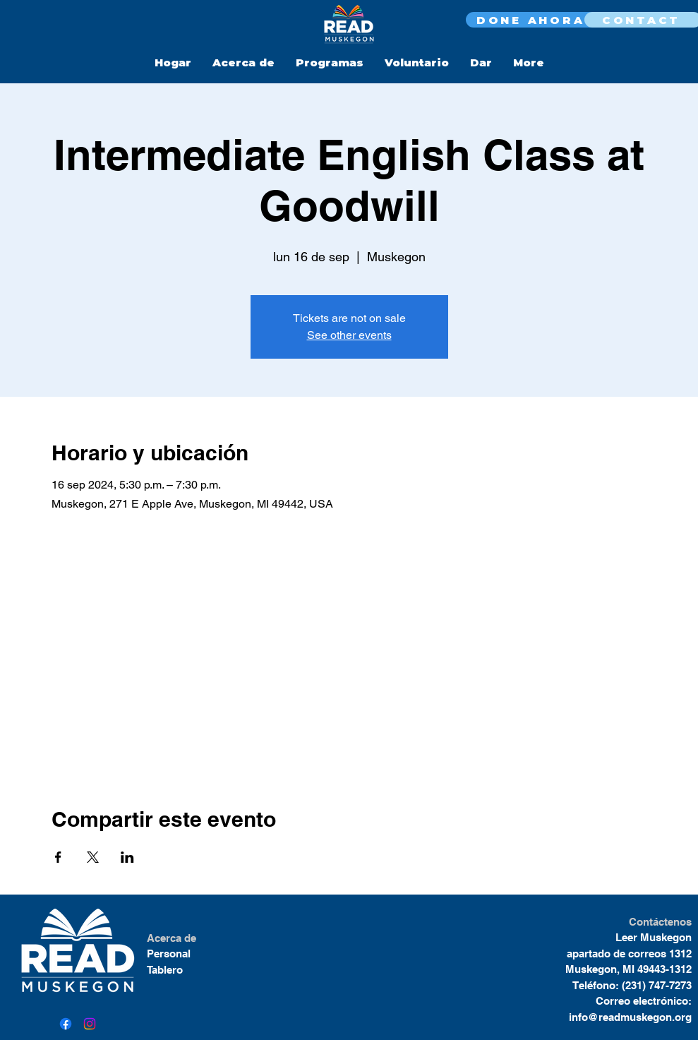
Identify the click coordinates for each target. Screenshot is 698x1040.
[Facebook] (65, 1024)
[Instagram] (89, 1024)
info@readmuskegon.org (630, 1017)
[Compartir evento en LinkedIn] (127, 857)
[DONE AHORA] (532, 20)
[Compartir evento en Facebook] (58, 857)
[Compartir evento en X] (93, 857)
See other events (349, 335)
